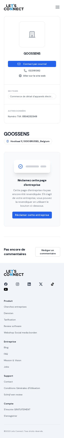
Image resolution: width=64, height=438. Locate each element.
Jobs (6, 366)
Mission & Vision (12, 360)
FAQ (6, 353)
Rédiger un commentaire (48, 252)
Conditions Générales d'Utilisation (22, 388)
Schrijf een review (13, 394)
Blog (6, 347)
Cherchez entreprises (15, 306)
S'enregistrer (10, 415)
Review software (12, 326)
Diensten (8, 313)
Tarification (10, 319)
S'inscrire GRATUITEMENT (17, 409)
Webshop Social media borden (20, 332)
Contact (8, 381)
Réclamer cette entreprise (32, 215)
